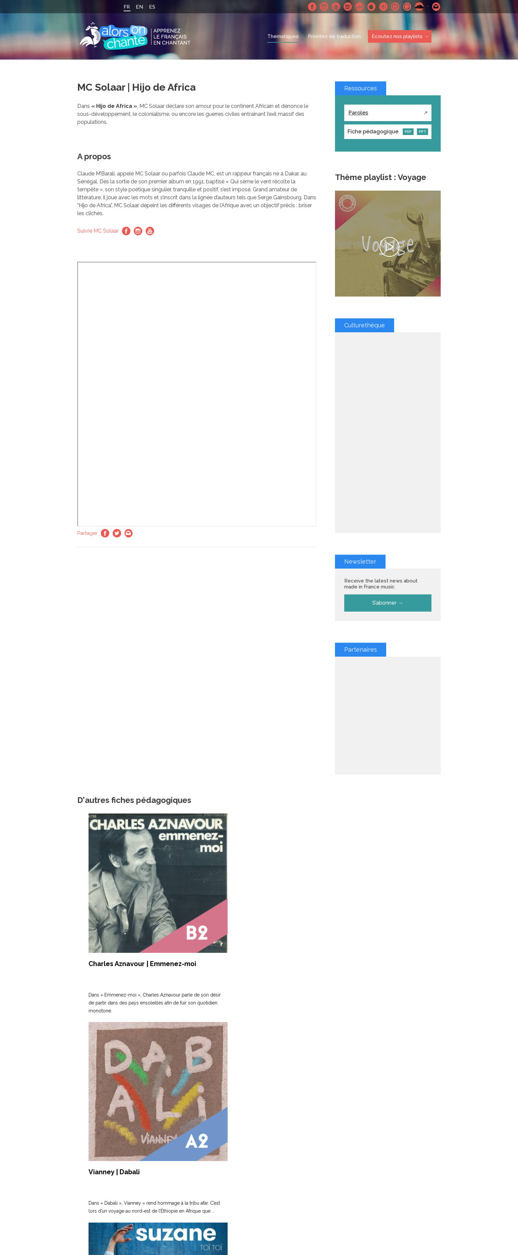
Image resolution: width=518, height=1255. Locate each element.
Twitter (117, 533)
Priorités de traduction (334, 36)
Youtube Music (383, 6)
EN (139, 7)
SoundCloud (419, 6)
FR (127, 7)
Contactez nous (436, 6)
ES (152, 7)
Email (129, 533)
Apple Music (371, 6)
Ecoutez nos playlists (396, 36)
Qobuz (407, 6)
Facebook (312, 6)
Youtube (336, 6)
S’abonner (384, 603)
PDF (408, 131)
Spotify (348, 6)
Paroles (358, 113)
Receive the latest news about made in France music (381, 584)
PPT (422, 131)
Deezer (359, 6)
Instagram (324, 6)
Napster (395, 6)
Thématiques (283, 36)
